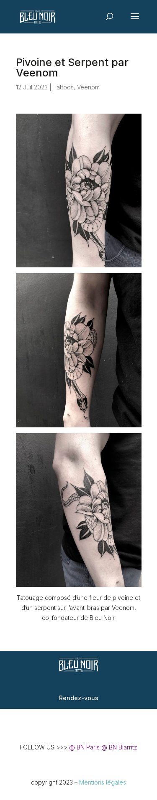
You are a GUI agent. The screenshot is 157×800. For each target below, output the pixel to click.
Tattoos (63, 87)
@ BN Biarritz (119, 747)
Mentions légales (102, 782)
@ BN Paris (84, 747)
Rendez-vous (78, 697)
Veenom (88, 87)
